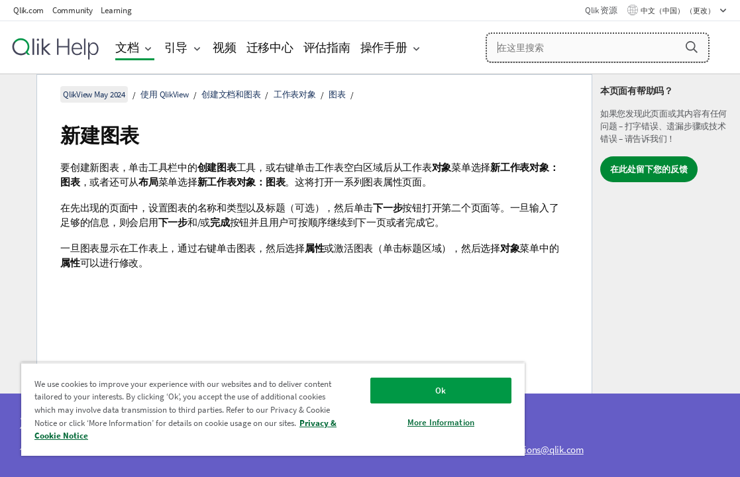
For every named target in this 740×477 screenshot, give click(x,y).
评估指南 (326, 47)
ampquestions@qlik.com (534, 449)
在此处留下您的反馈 (649, 169)
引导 (176, 47)
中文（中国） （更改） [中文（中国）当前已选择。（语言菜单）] (678, 10)
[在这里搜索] (597, 48)
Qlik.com (28, 10)
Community (72, 10)
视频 (225, 47)
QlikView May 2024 (94, 94)
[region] (235, 409)
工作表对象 (295, 94)
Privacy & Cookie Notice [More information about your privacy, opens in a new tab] (224, 435)
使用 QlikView (164, 94)
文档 (127, 47)
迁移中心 (269, 47)
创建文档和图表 (230, 94)
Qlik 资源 (601, 10)
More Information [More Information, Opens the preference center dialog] (377, 422)
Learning (116, 10)
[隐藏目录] (16, 95)
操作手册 (383, 47)
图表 (337, 94)
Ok (377, 390)
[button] (692, 47)
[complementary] (666, 275)
